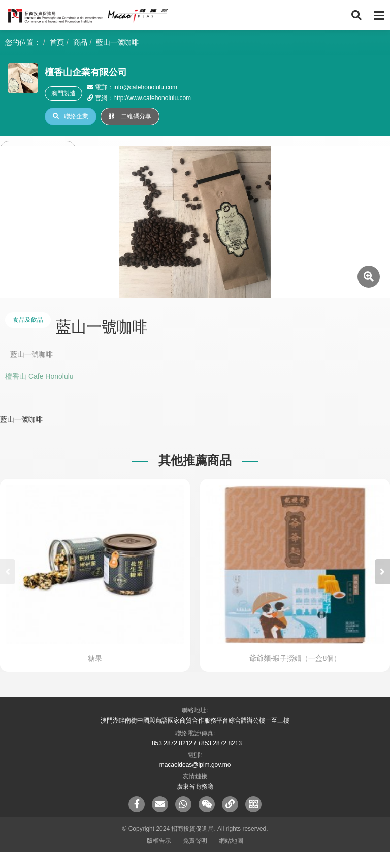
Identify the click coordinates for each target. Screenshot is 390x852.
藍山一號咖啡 (117, 42)
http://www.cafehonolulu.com (152, 98)
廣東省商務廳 (195, 786)
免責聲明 (195, 840)
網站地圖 (231, 840)
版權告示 (159, 840)
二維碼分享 (130, 116)
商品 (80, 42)
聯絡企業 (70, 116)
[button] (382, 571)
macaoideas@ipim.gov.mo (195, 764)
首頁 (57, 42)
